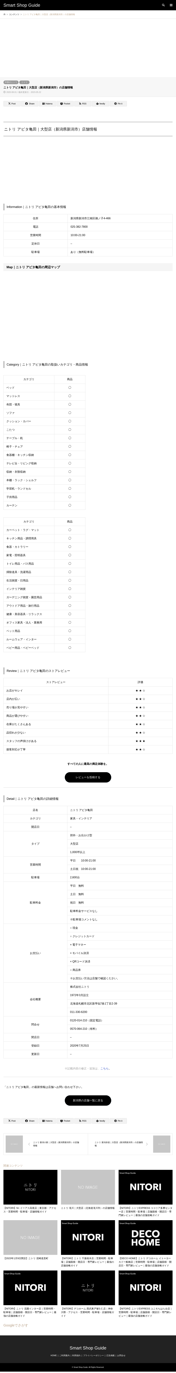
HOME (54, 1355)
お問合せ (121, 1355)
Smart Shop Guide (88, 1348)
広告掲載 (110, 1355)
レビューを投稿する (88, 777)
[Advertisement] (88, 51)
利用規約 (76, 1355)
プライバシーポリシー (93, 1355)
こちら (104, 1068)
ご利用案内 (64, 1355)
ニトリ (24, 82)
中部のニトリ (11, 82)
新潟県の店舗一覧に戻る (88, 1100)
